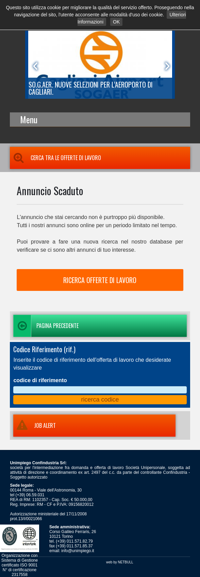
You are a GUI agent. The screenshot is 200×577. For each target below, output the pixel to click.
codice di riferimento (40, 380)
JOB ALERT (34, 425)
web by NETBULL (119, 562)
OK (116, 22)
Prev (34, 66)
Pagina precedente (46, 326)
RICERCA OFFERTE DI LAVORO (99, 280)
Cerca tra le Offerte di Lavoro (55, 158)
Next (166, 66)
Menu (28, 119)
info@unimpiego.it (77, 550)
